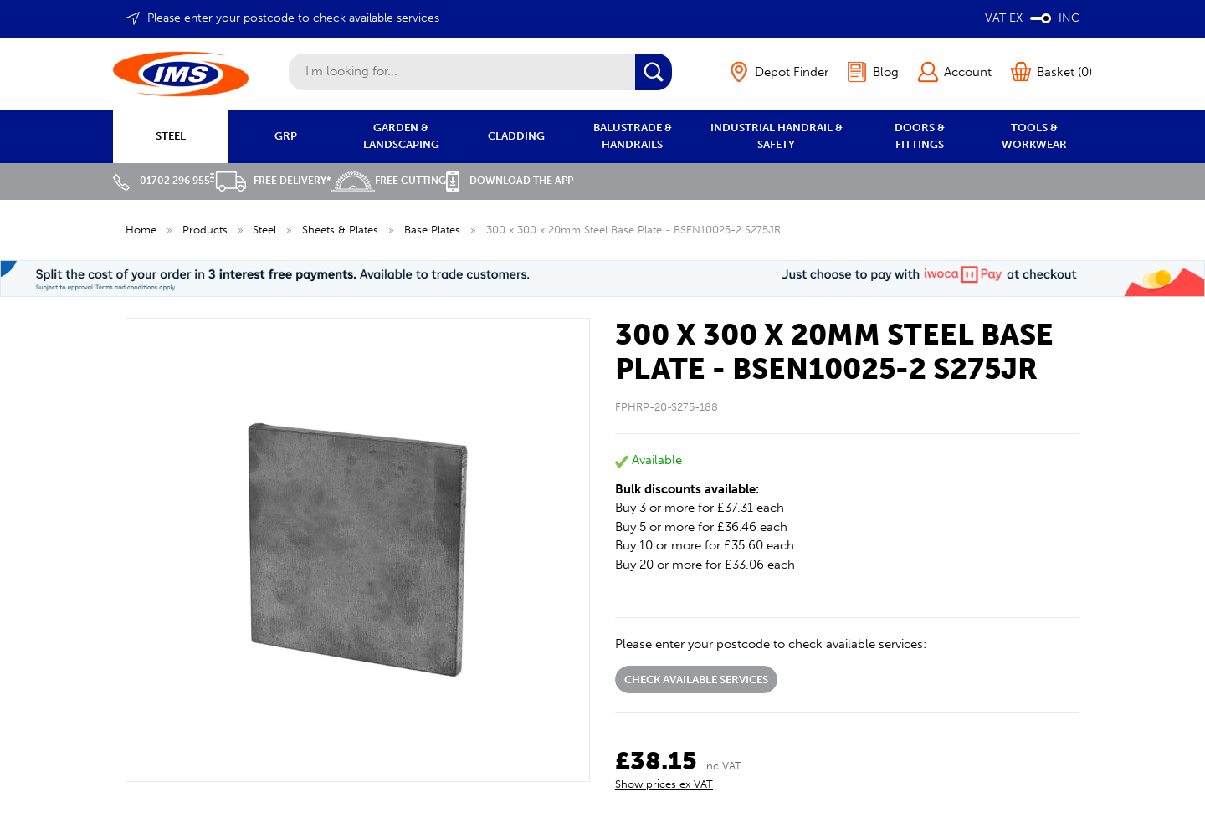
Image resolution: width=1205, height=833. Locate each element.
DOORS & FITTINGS (920, 136)
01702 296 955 (161, 181)
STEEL (171, 136)
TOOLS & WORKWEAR (1034, 136)
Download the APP (509, 181)
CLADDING (516, 136)
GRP (285, 136)
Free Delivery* (270, 181)
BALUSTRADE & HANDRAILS (632, 136)
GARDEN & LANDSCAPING (401, 136)
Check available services (696, 679)
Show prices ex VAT (664, 784)
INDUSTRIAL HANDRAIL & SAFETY (776, 136)
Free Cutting (388, 181)
